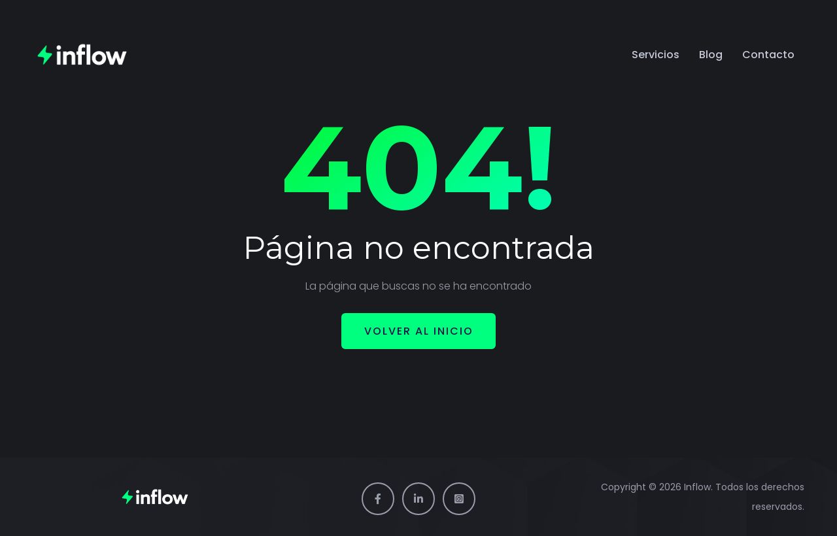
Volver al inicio (418, 331)
